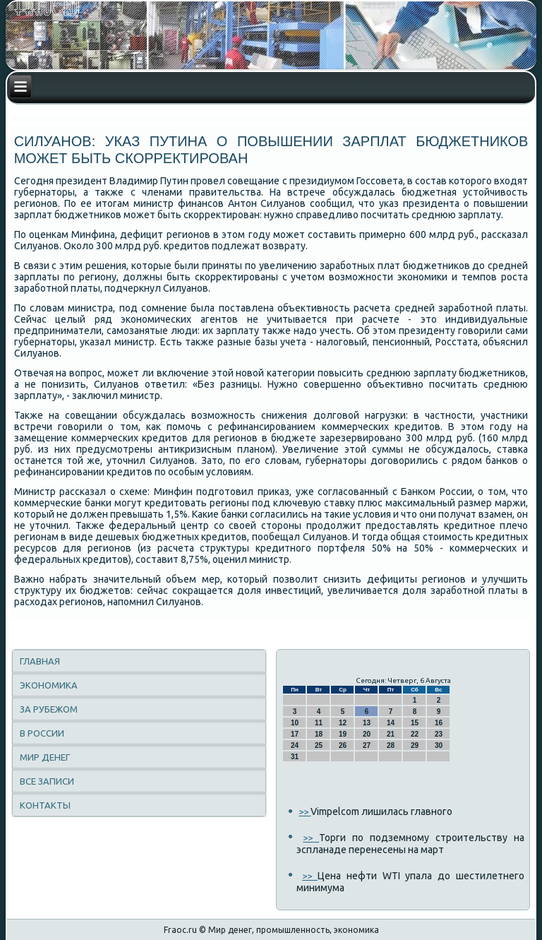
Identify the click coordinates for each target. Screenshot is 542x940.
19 (343, 734)
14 (391, 723)
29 (414, 745)
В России (42, 733)
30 (438, 745)
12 (343, 723)
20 (367, 734)
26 (343, 745)
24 (295, 745)
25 (319, 745)
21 (391, 734)
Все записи (47, 781)
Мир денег (45, 757)
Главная (40, 661)
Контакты (45, 805)
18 (319, 734)
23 (438, 734)
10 (295, 723)
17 (295, 734)
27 (367, 745)
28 (391, 745)
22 (414, 734)
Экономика (49, 685)
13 (367, 723)
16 (438, 723)
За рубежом (49, 709)
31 (295, 757)
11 (319, 723)
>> (305, 811)
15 (414, 723)
